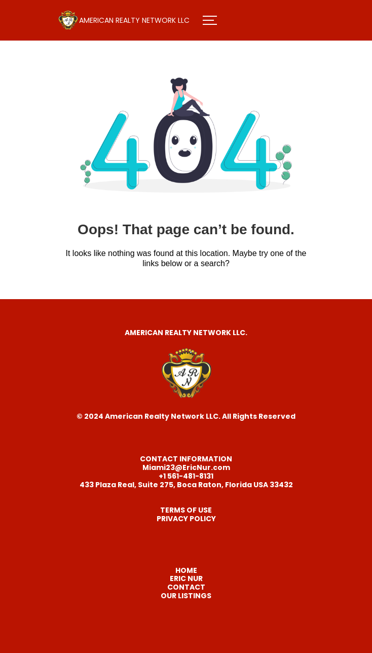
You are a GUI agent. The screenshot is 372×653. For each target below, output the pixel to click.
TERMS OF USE (186, 510)
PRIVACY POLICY (186, 519)
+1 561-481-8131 (186, 476)
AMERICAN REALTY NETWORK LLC (134, 20)
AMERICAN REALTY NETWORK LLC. (186, 333)
